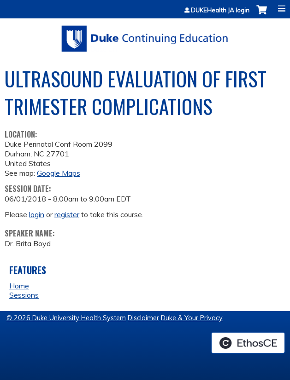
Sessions (24, 294)
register (66, 214)
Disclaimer (143, 318)
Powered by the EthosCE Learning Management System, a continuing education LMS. (248, 343)
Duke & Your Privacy (192, 318)
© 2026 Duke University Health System (66, 318)
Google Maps (58, 173)
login (36, 214)
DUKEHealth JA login (220, 10)
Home (19, 285)
